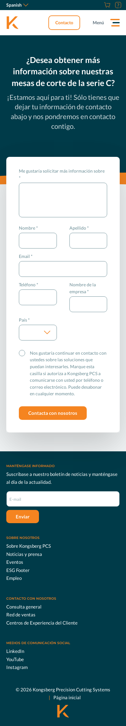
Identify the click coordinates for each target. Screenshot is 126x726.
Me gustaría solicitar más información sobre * (62, 174)
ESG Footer (18, 570)
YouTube (15, 659)
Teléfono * (28, 284)
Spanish (17, 5)
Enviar (23, 516)
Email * (26, 256)
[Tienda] (106, 5)
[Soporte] (117, 5)
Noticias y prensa (24, 554)
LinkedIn (15, 651)
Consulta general (23, 606)
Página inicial (67, 697)
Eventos (14, 562)
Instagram (17, 667)
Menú (98, 22)
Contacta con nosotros (52, 413)
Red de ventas (21, 614)
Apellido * (79, 228)
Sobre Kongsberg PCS (28, 546)
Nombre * (28, 228)
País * (24, 320)
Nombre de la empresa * (82, 288)
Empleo (14, 578)
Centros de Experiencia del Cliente (42, 623)
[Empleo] (99, 5)
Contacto (64, 22)
